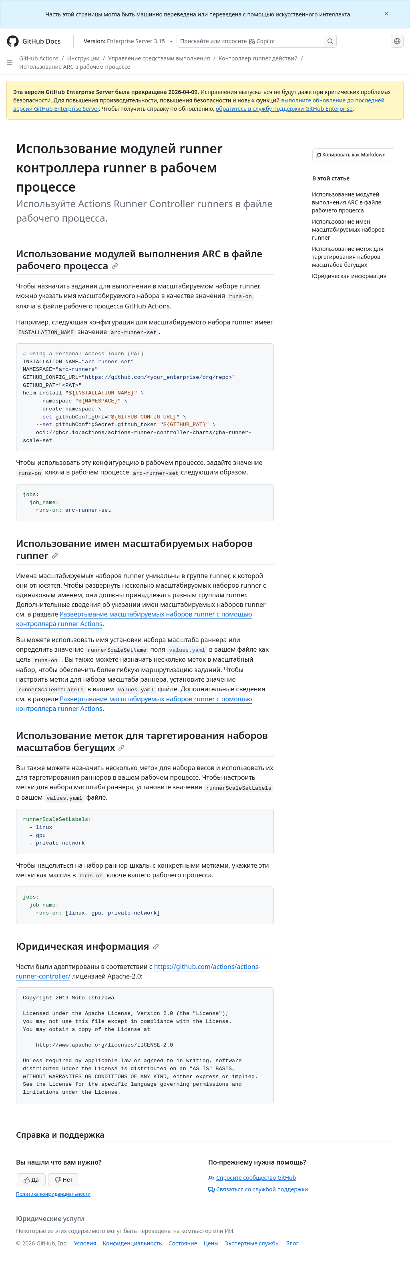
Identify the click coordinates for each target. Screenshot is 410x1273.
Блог (292, 1243)
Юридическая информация (87, 946)
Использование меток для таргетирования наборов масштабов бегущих (142, 741)
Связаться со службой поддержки (258, 1189)
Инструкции (83, 58)
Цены (211, 1243)
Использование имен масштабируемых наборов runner (134, 549)
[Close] (387, 13)
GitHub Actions (38, 58)
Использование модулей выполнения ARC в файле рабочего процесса (139, 259)
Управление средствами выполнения (159, 58)
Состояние (183, 1243)
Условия (85, 1243)
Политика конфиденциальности (53, 1194)
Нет (64, 1179)
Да (31, 1179)
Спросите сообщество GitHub (252, 1177)
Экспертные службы (252, 1243)
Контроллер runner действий (258, 58)
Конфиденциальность (132, 1243)
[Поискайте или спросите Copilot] (257, 41)
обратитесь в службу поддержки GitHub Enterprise (284, 108)
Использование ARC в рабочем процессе (74, 66)
